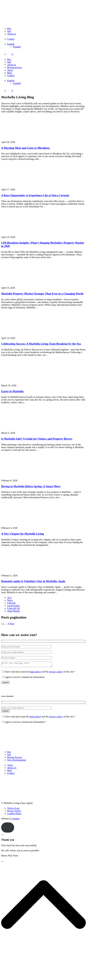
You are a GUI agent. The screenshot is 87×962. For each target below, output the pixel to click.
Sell (9, 31)
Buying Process (14, 758)
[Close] (2, 835)
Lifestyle (11, 603)
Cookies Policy (14, 814)
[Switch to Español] (17, 46)
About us (11, 34)
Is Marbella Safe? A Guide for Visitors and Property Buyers (36, 438)
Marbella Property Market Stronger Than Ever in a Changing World (42, 293)
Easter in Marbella (12, 391)
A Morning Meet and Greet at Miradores (25, 147)
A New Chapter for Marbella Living (22, 533)
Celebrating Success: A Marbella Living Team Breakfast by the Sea (41, 343)
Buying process (14, 67)
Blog (9, 73)
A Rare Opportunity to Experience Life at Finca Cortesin (35, 195)
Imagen (16, 819)
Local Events (13, 605)
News (10, 600)
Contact (11, 39)
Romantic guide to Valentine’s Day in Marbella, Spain (33, 581)
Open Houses (13, 611)
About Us (11, 768)
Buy (9, 28)
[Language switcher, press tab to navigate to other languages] (10, 44)
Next (12, 623)
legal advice (35, 672)
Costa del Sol (13, 608)
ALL (9, 597)
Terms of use (13, 809)
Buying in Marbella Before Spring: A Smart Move (30, 486)
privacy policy (56, 672)
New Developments (16, 761)
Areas (10, 70)
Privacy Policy (14, 811)
